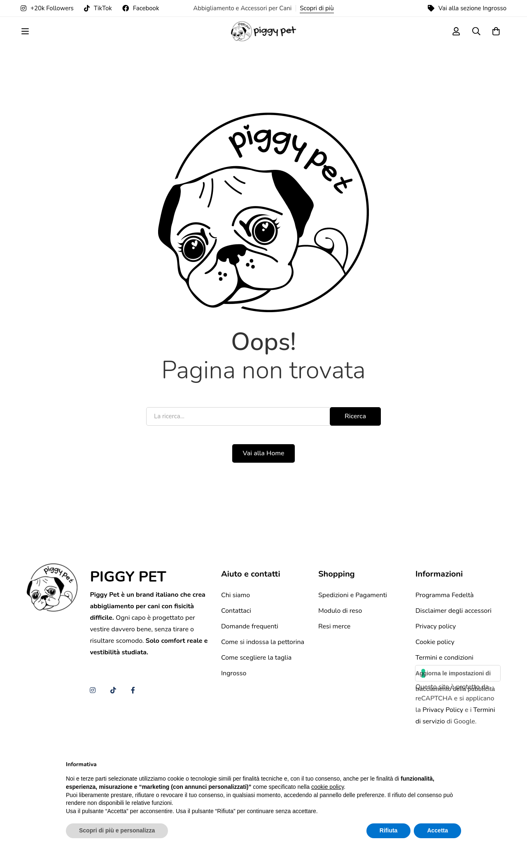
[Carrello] (495, 38)
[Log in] (454, 38)
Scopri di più (317, 8)
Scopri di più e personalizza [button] (117, 830)
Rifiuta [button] (389, 830)
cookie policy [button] (327, 786)
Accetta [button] (437, 830)
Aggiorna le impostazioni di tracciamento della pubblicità (455, 736)
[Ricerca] (475, 38)
